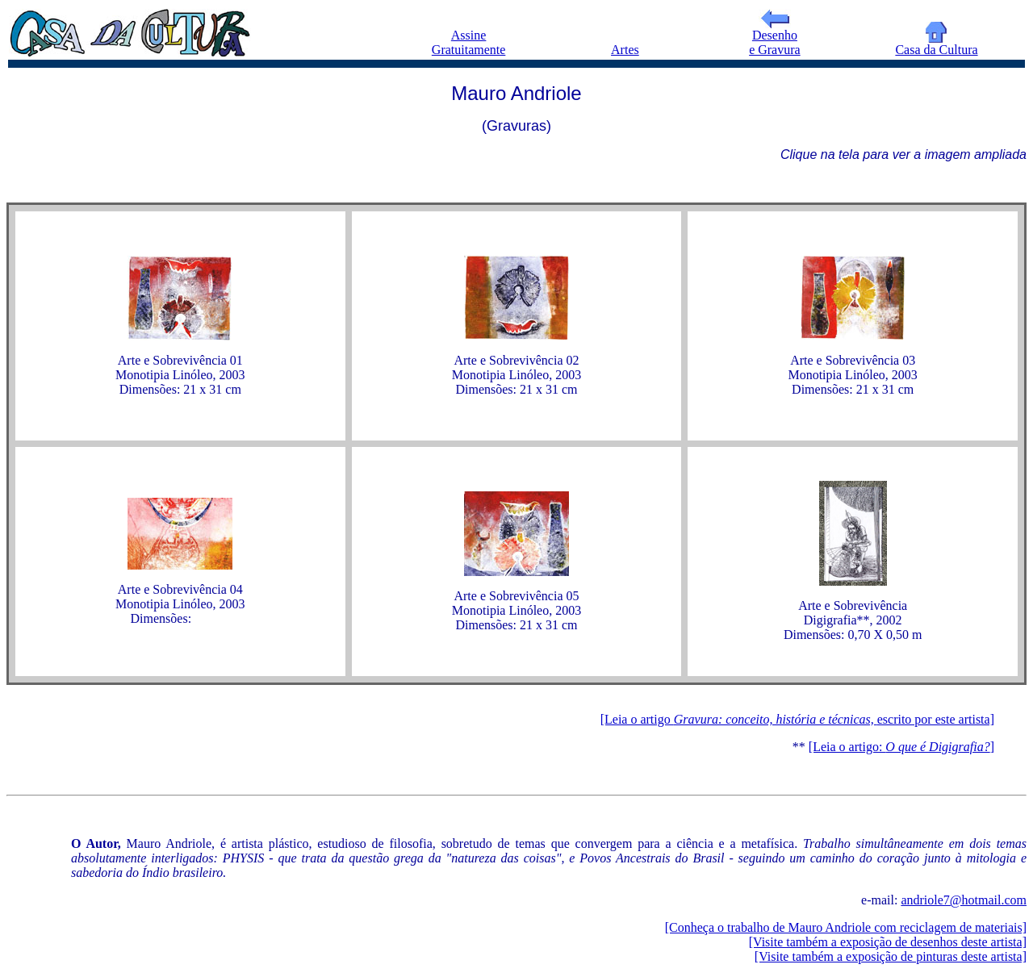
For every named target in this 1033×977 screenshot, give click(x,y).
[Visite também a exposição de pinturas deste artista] (891, 956)
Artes (625, 49)
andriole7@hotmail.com (964, 900)
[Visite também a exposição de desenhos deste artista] (888, 942)
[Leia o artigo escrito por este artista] (797, 719)
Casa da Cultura (936, 43)
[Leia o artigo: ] (901, 747)
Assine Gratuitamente (469, 42)
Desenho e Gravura (775, 36)
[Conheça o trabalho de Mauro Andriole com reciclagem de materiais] (846, 927)
